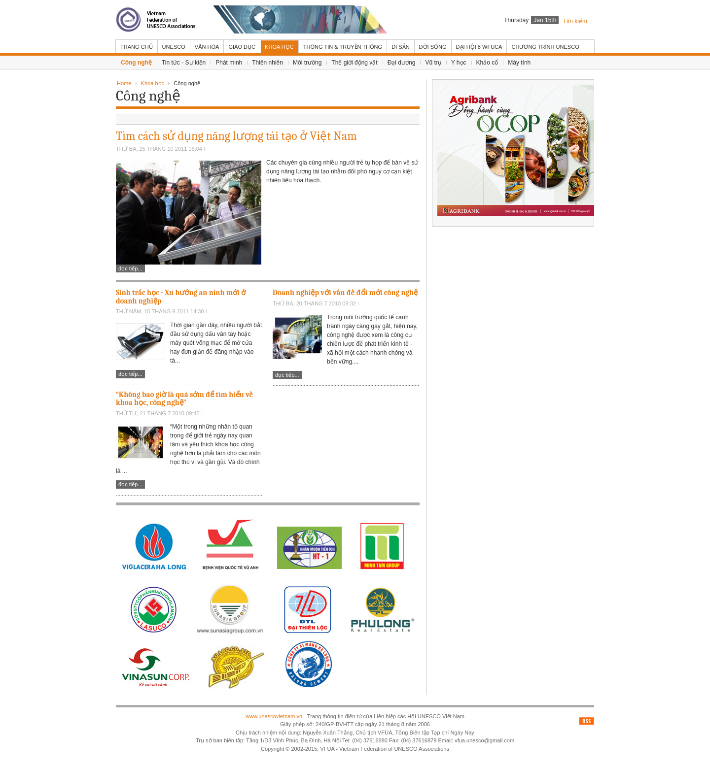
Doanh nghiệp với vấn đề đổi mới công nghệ (345, 292)
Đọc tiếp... (130, 268)
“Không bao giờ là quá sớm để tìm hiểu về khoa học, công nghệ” (184, 398)
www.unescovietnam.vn (274, 716)
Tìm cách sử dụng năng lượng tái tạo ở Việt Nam (236, 136)
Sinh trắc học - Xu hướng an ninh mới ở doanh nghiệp (181, 296)
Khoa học (152, 83)
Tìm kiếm (575, 21)
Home (124, 83)
